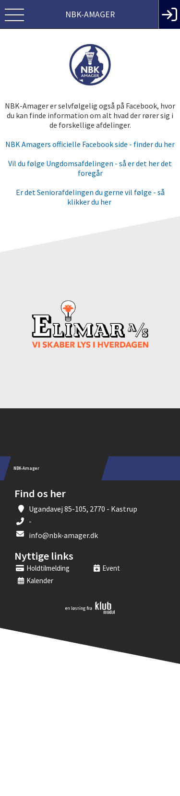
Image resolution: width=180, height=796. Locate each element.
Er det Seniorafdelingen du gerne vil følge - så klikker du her (90, 197)
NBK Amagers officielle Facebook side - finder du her (90, 144)
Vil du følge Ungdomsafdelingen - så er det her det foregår (90, 168)
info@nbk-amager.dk (63, 535)
